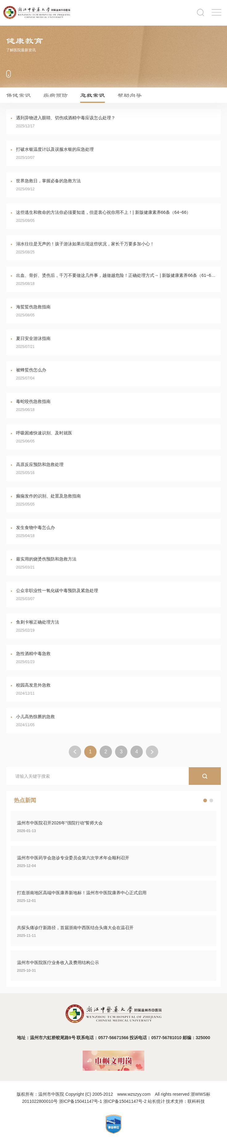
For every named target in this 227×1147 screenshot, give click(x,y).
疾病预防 (55, 95)
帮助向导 (129, 95)
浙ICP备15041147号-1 (80, 1101)
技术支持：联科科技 (185, 1101)
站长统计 (156, 1101)
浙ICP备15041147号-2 (125, 1101)
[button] (205, 800)
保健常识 (18, 95)
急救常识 (92, 95)
